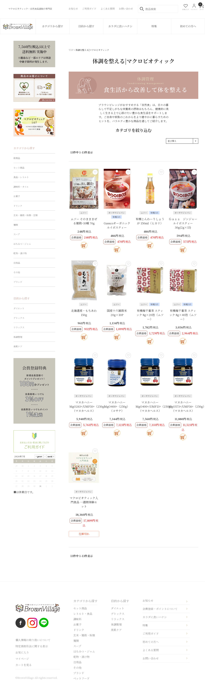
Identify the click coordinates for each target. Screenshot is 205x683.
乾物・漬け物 (20, 253)
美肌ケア (17, 346)
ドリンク (17, 205)
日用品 (16, 262)
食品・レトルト (21, 177)
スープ (16, 234)
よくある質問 (151, 650)
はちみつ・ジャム (22, 243)
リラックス (18, 327)
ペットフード (81, 678)
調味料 (77, 619)
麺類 (15, 224)
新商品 (16, 158)
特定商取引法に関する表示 (31, 646)
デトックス (18, 318)
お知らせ (148, 600)
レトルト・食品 (82, 614)
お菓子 (16, 196)
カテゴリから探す (52, 26)
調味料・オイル (21, 186)
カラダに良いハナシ (120, 26)
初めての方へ (188, 26)
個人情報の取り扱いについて (32, 640)
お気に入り (22, 652)
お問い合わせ (151, 658)
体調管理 (17, 337)
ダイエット (18, 308)
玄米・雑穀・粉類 (84, 635)
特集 (154, 26)
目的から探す (86, 26)
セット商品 (18, 167)
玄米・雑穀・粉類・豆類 (25, 215)
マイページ (22, 659)
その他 (16, 272)
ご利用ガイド (151, 634)
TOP (71, 50)
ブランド (17, 281)
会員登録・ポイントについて (160, 609)
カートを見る (23, 665)
